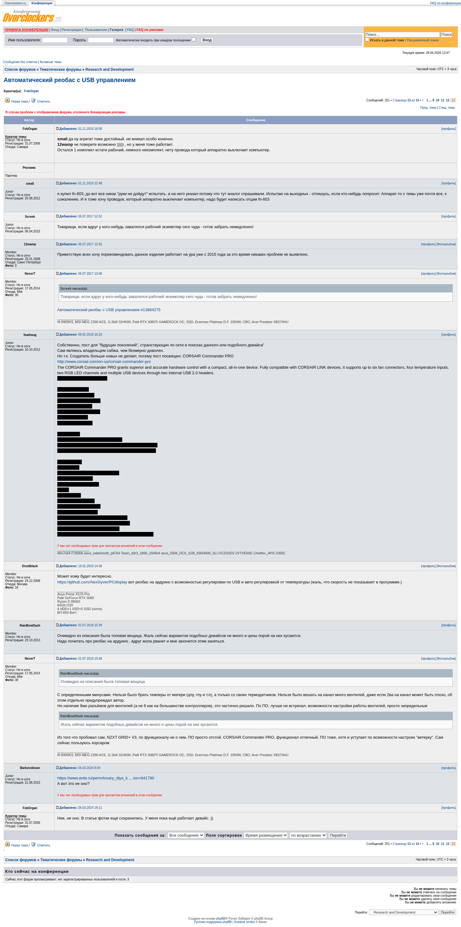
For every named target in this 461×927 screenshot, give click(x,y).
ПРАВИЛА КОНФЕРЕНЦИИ (26, 30)
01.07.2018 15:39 (80, 625)
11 (442, 100)
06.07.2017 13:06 (80, 273)
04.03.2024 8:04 (79, 768)
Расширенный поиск (423, 40)
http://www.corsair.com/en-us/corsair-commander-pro (104, 361)
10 (437, 100)
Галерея (116, 30)
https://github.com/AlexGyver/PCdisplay (92, 582)
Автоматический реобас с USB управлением (70, 80)
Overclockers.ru (15, 3)
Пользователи (96, 30)
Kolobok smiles (244, 922)
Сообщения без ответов (20, 62)
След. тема (447, 107)
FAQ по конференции (445, 3)
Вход (55, 30)
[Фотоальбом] (446, 244)
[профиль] (448, 128)
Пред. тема (428, 107)
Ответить (43, 101)
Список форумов (20, 69)
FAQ (130, 30)
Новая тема (19, 101)
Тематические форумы (60, 69)
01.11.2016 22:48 (80, 183)
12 (447, 100)
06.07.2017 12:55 (80, 244)
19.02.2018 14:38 (80, 566)
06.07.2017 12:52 (80, 216)
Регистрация (71, 30)
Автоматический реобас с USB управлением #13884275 (109, 309)
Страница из (406, 100)
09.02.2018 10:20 (80, 334)
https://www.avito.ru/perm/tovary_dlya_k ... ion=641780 (105, 778)
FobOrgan (31, 91)
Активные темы (51, 62)
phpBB (220, 918)
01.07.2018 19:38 (80, 658)
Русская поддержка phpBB (213, 922)
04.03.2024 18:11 (80, 807)
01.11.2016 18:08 (80, 128)
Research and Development (109, 69)
